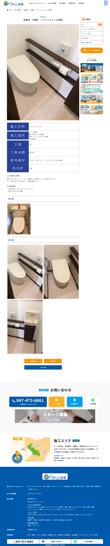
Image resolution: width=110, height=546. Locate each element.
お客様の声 (72, 4)
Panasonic (70, 515)
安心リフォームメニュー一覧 (36, 486)
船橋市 (30, 520)
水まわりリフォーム (33, 507)
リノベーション (33, 509)
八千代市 (54, 520)
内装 (73, 486)
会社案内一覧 (52, 535)
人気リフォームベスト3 (34, 493)
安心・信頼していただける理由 (37, 535)
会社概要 (74, 535)
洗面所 (61, 507)
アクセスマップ (83, 535)
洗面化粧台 (67, 486)
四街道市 (62, 520)
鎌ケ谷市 (69, 520)
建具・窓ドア (81, 486)
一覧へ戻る (43, 367)
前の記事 (33, 361)
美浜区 (48, 520)
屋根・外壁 (90, 486)
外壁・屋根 (68, 507)
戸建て (30, 525)
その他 (58, 509)
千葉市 (35, 520)
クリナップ (62, 515)
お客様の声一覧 (32, 530)
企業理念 (67, 535)
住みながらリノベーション (35, 502)
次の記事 (53, 361)
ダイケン (90, 515)
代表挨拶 (60, 535)
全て (92, 25)
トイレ (60, 486)
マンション (36, 525)
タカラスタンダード (44, 515)
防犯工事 (97, 486)
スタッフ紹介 (94, 535)
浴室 (48, 486)
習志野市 (41, 520)
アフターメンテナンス (68, 509)
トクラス (54, 515)
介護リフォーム (33, 489)
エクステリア (77, 507)
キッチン (53, 486)
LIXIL (34, 515)
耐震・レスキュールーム (47, 509)
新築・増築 (90, 507)
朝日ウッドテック (81, 515)
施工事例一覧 (31, 499)
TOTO (30, 515)
